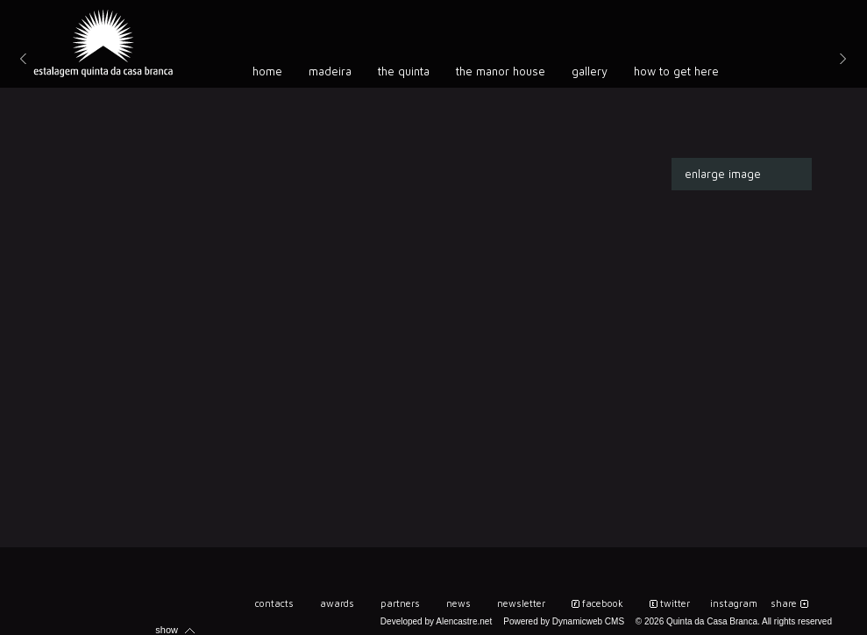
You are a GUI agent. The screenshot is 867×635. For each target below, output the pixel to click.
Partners (400, 603)
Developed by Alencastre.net (436, 621)
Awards (337, 603)
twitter (675, 603)
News (458, 603)
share (784, 603)
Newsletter (521, 603)
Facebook (602, 603)
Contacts (274, 603)
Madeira (330, 71)
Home (267, 71)
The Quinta (404, 71)
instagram (733, 603)
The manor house (500, 71)
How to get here (676, 71)
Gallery (590, 71)
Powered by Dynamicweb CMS (563, 621)
